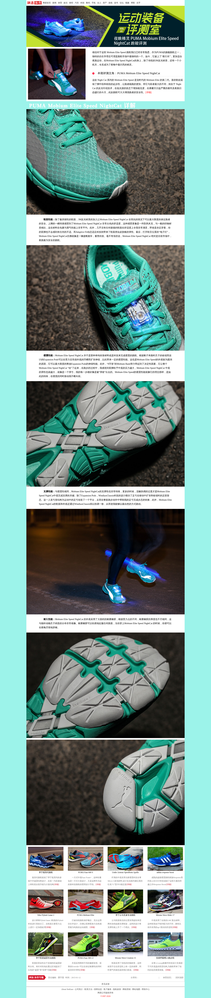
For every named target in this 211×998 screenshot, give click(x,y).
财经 (71, 3)
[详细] (56, 884)
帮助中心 (146, 989)
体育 (60, 3)
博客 (133, 3)
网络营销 (127, 989)
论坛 (122, 3)
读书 (116, 3)
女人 (99, 3)
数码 (88, 3)
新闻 (54, 3)
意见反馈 (105, 984)
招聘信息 (98, 989)
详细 (148, 92)
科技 (82, 3)
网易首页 (47, 3)
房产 (105, 3)
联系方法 (88, 989)
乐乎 (138, 3)
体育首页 (167, 977)
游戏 (110, 3)
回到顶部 (179, 977)
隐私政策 (117, 989)
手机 (94, 3)
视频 (127, 3)
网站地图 (136, 989)
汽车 (77, 3)
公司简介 (79, 989)
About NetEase (67, 989)
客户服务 (107, 989)
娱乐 (66, 3)
